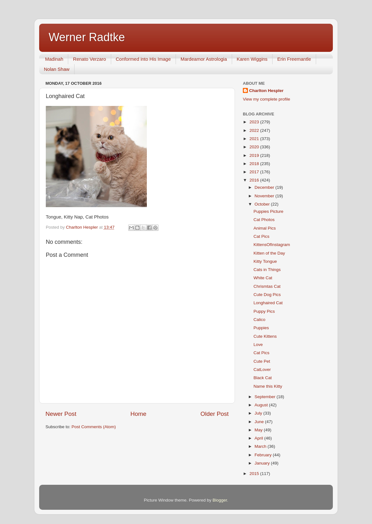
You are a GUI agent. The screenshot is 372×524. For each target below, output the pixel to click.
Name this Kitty (268, 386)
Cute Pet (262, 361)
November (265, 196)
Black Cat (263, 377)
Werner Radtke (87, 37)
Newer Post (60, 413)
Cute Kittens (265, 336)
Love (258, 344)
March (261, 446)
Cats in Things (267, 269)
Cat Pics (261, 236)
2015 (254, 473)
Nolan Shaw (56, 69)
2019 (254, 155)
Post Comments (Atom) (94, 426)
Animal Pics (265, 228)
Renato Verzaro (89, 59)
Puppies (261, 327)
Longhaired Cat (268, 302)
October (263, 204)
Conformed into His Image (143, 59)
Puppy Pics (264, 311)
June (260, 421)
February (264, 455)
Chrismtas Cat (267, 286)
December (265, 187)
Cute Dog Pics (267, 294)
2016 (254, 180)
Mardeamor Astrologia (204, 59)
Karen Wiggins (252, 59)
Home (138, 413)
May (259, 430)
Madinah (54, 59)
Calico (260, 319)
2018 (254, 163)
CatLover (262, 369)
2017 (254, 172)
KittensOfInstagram (272, 244)
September (266, 396)
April (259, 438)
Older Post (215, 413)
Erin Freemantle (294, 59)
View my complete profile (266, 99)
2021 (254, 138)
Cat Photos (264, 219)
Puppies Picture (269, 211)
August (262, 405)
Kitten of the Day (269, 253)
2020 (254, 147)
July (259, 413)
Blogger (220, 500)
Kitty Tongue (265, 261)
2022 (254, 130)
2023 (254, 122)
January (263, 463)
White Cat (263, 277)
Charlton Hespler (266, 90)
